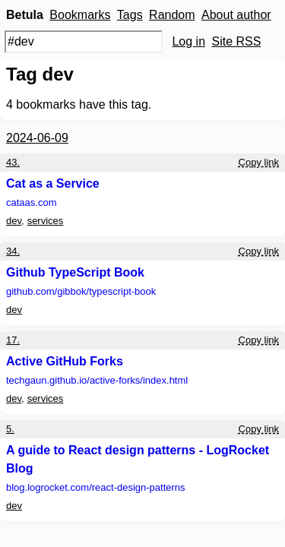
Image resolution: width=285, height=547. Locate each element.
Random (172, 14)
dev (13, 220)
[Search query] (84, 41)
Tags (130, 14)
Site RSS (236, 41)
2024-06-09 (37, 137)
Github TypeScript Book (75, 272)
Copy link (259, 162)
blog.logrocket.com (95, 487)
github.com (81, 291)
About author (236, 14)
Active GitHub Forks (64, 361)
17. (13, 340)
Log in (188, 41)
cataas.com (31, 202)
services (45, 220)
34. (13, 251)
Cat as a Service (53, 183)
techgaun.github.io (97, 380)
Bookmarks (79, 14)
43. (13, 162)
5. (10, 429)
